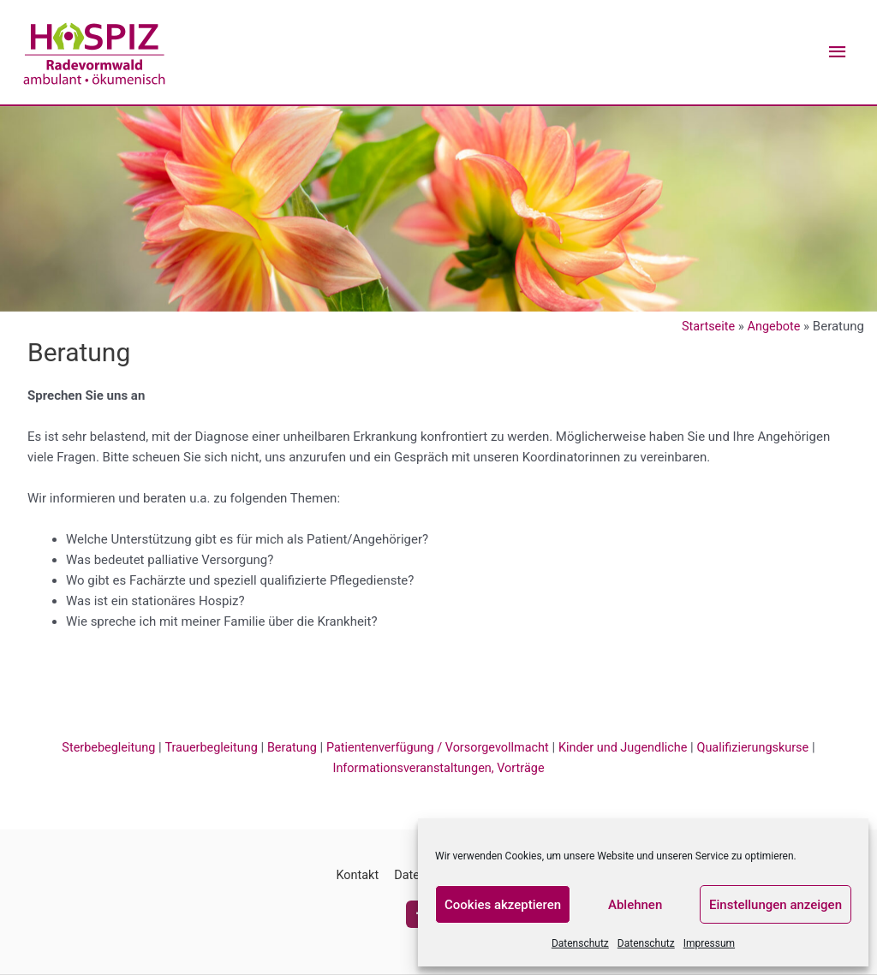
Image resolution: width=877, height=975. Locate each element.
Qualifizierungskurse (764, 748)
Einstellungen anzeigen (775, 905)
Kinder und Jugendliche (629, 748)
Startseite (706, 327)
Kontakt (354, 875)
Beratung (286, 748)
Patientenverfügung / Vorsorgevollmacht (437, 748)
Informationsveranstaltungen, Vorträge (439, 768)
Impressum (709, 943)
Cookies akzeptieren (502, 905)
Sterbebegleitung (97, 748)
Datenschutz (580, 943)
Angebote (772, 327)
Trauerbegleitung (203, 748)
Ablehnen (635, 905)
